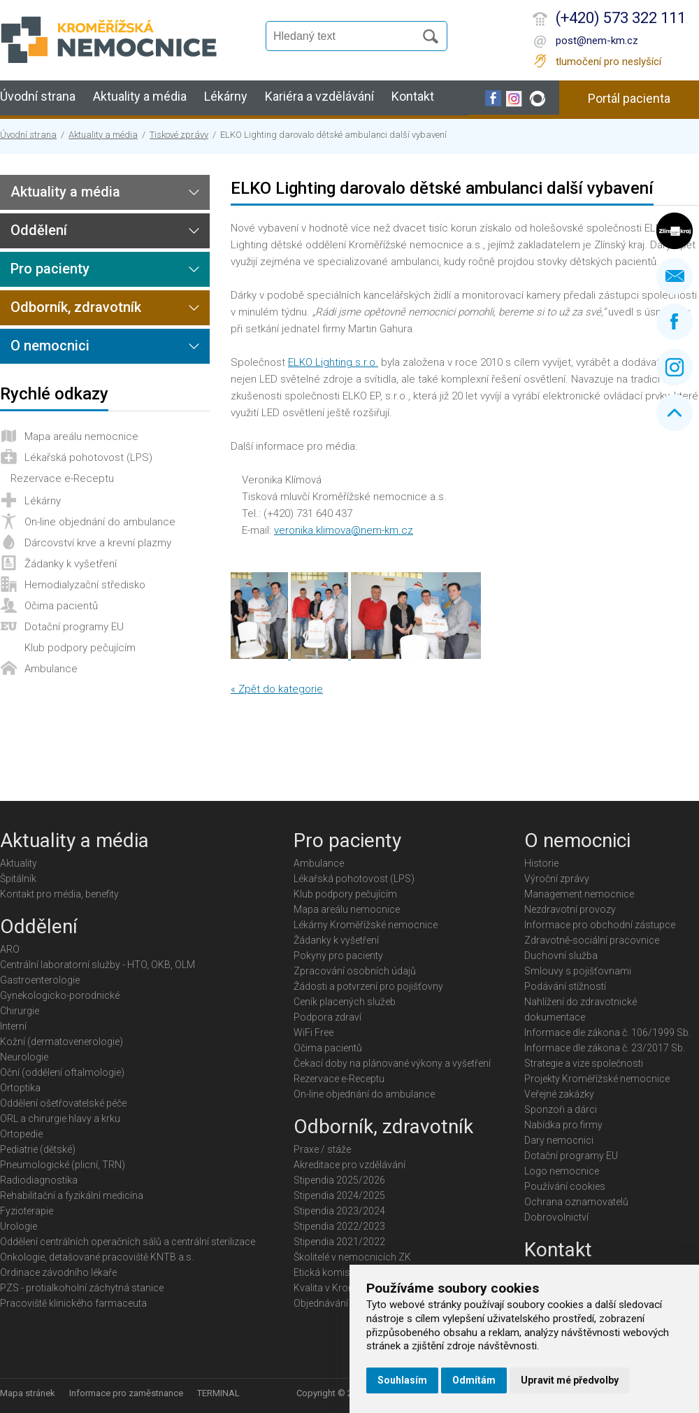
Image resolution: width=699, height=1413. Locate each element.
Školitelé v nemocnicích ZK (352, 1257)
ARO (10, 949)
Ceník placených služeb (345, 1001)
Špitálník (18, 878)
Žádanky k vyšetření (70, 564)
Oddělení (38, 230)
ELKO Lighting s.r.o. (333, 362)
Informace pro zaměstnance (126, 1393)
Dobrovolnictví (556, 1217)
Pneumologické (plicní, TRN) (62, 1164)
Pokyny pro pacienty (338, 955)
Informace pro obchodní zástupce (599, 924)
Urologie (18, 1226)
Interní (13, 1026)
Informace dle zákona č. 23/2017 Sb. (604, 1047)
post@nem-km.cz (597, 40)
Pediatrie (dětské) (37, 1149)
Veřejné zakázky (559, 1094)
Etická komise (324, 1272)
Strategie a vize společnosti (583, 1063)
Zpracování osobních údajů (355, 971)
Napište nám (675, 276)
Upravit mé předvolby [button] (570, 1380)
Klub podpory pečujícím (80, 647)
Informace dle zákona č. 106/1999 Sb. (607, 1032)
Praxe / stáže (322, 1149)
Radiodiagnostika (39, 1180)
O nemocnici (49, 345)
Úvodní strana (37, 96)
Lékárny (225, 96)
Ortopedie (21, 1133)
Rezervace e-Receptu (62, 478)
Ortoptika (20, 1087)
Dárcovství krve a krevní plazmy (97, 543)
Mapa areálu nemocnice (81, 436)
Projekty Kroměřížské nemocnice (597, 1078)
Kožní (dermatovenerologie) (61, 1041)
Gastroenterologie (40, 980)
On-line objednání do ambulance (99, 522)
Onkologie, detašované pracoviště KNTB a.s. (97, 1257)
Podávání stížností (565, 986)
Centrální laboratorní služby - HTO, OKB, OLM (97, 964)
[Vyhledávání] (346, 36)
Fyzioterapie (26, 1210)
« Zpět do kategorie (277, 689)
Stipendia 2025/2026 (339, 1180)
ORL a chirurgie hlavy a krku (60, 1118)
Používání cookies (564, 1186)
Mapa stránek (27, 1393)
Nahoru (675, 413)
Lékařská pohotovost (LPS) (88, 457)
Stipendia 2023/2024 (339, 1210)
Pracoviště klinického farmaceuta (73, 1303)
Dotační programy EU (74, 626)
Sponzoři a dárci (560, 1109)
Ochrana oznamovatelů (576, 1201)
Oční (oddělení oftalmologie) (62, 1072)
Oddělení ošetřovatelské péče (63, 1103)
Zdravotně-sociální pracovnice (591, 940)
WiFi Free (313, 1032)
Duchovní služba (561, 955)
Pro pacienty (49, 268)
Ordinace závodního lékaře (58, 1272)
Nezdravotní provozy (570, 909)
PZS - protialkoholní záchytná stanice (82, 1287)
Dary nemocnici (558, 1140)
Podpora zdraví (327, 1017)
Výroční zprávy (556, 878)
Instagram (675, 367)
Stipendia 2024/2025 (339, 1195)
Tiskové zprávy (179, 134)
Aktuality (18, 863)
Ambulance (51, 668)
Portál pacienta (629, 98)
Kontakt (412, 96)
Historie (541, 863)
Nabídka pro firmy (563, 1124)
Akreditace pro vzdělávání (349, 1164)
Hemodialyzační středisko (84, 584)
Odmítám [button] (474, 1380)
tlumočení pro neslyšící (608, 61)
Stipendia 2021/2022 (339, 1241)
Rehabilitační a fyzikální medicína (71, 1195)
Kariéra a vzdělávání (319, 96)
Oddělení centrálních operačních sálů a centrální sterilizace (127, 1241)
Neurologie (24, 1057)
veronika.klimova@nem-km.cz (343, 530)
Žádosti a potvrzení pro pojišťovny (368, 986)
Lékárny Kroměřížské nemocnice (366, 924)
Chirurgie (19, 1010)
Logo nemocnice (561, 1171)
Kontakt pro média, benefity (59, 894)
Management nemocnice (579, 894)
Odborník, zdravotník (75, 307)
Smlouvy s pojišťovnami (577, 971)
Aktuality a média (140, 96)
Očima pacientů (61, 605)
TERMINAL (218, 1393)
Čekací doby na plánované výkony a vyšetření (392, 1063)
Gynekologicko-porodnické (60, 995)
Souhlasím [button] (402, 1380)
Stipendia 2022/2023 (339, 1226)
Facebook (675, 322)
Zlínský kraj (675, 231)
